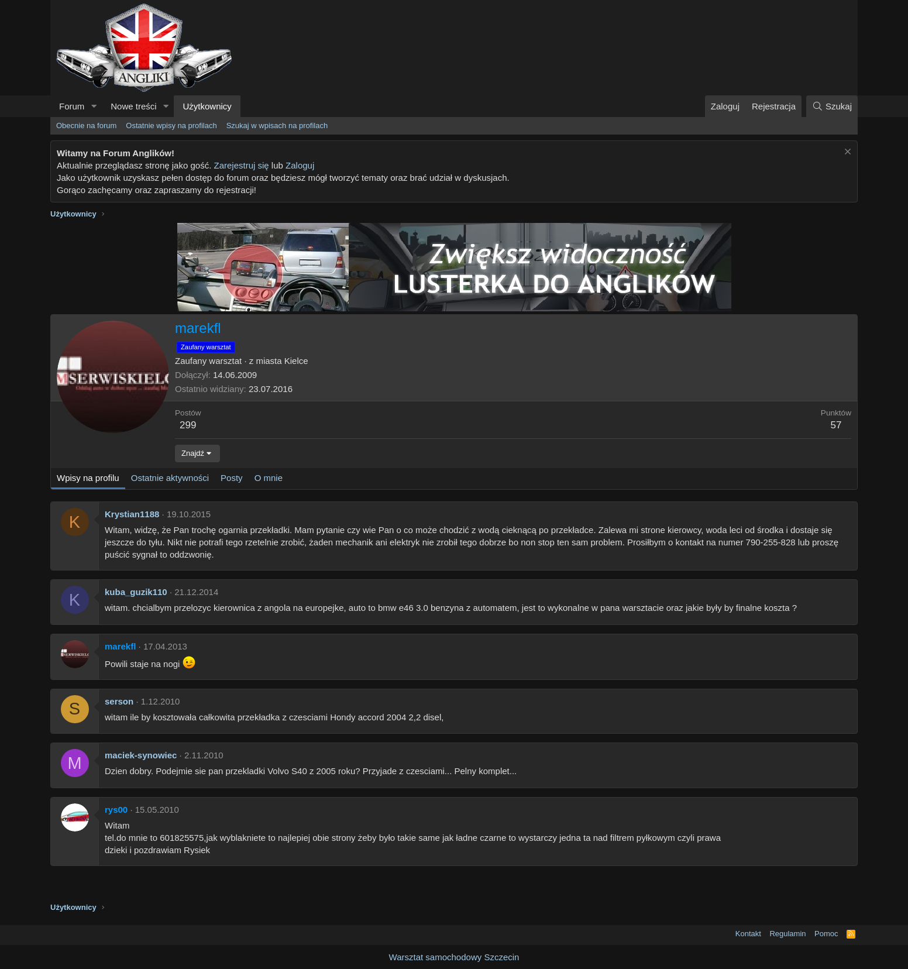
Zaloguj (300, 165)
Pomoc (826, 933)
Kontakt (748, 933)
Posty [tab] (232, 478)
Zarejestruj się (241, 165)
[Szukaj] (832, 106)
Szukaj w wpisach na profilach (277, 125)
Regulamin (787, 933)
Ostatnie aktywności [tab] (170, 478)
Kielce (296, 361)
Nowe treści (133, 106)
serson (119, 701)
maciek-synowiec (141, 755)
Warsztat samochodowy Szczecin (454, 957)
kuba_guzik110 (136, 592)
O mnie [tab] (268, 478)
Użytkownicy (207, 106)
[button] (93, 106)
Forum (71, 106)
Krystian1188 (132, 514)
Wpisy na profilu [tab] (88, 478)
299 (188, 425)
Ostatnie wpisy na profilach (171, 125)
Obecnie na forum (86, 125)
